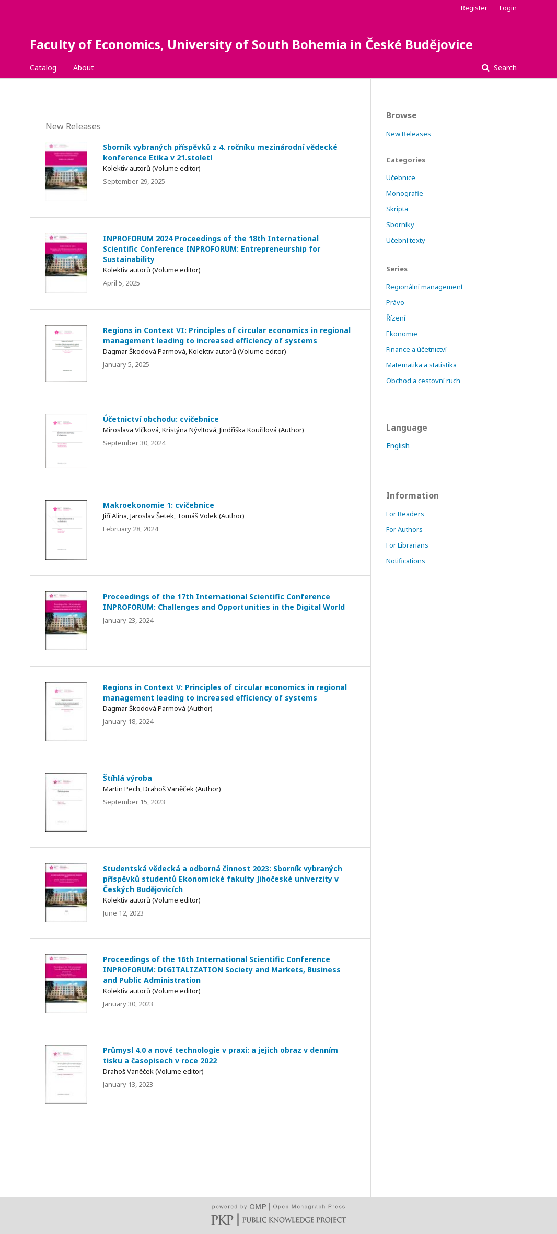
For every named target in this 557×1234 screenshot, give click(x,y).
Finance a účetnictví (416, 349)
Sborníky (400, 224)
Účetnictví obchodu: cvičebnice (161, 419)
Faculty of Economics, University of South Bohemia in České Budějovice (251, 44)
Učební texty (405, 240)
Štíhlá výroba (127, 778)
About (83, 68)
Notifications (405, 560)
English (398, 445)
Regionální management (424, 286)
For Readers (405, 513)
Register (474, 8)
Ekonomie (401, 333)
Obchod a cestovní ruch (423, 380)
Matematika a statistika (421, 365)
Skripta (397, 208)
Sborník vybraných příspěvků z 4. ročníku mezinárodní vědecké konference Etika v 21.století (220, 152)
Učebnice (400, 177)
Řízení (395, 318)
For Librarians (407, 545)
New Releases (408, 133)
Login (508, 8)
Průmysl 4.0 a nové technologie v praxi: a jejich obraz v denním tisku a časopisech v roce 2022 (220, 1055)
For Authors (404, 529)
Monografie (404, 193)
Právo (395, 302)
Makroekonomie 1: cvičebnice (158, 505)
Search (504, 68)
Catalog (43, 68)
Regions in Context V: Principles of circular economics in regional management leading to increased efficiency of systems (225, 692)
